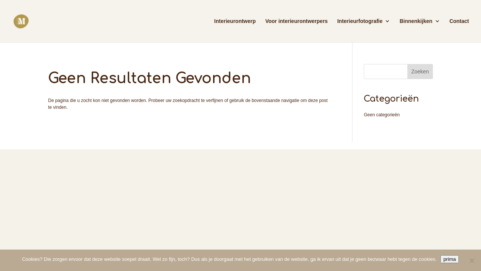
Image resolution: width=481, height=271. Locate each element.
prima (449, 259)
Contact (459, 21)
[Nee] (471, 260)
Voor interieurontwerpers (296, 21)
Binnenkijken (415, 21)
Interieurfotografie (360, 21)
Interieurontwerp (235, 21)
